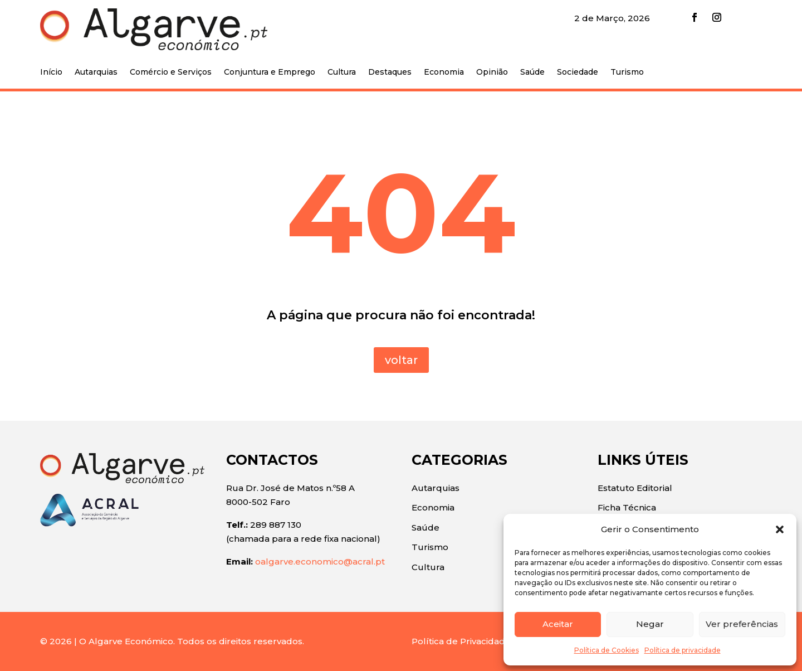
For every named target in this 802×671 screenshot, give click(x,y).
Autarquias (96, 72)
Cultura (341, 72)
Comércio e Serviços (171, 72)
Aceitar (557, 624)
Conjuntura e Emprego (269, 72)
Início (51, 72)
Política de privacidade (682, 650)
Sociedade (577, 72)
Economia (444, 72)
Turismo (627, 72)
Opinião (492, 72)
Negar (650, 624)
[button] (779, 529)
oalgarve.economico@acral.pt (320, 561)
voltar (401, 360)
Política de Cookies (606, 650)
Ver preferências (742, 624)
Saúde (532, 72)
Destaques (390, 72)
